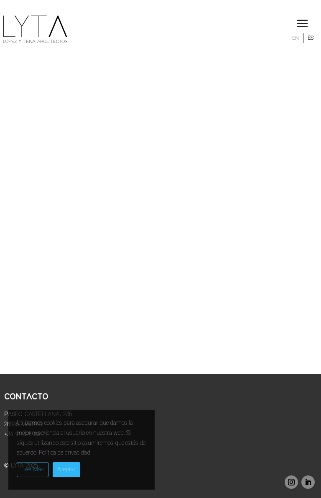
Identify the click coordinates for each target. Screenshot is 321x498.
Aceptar (66, 469)
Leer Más (32, 469)
